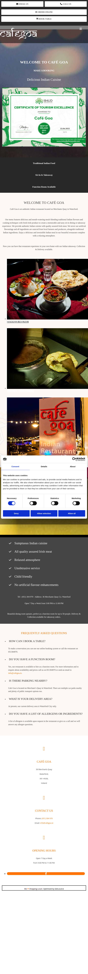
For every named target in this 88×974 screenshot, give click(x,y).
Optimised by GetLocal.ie (53, 889)
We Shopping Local (33, 889)
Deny (16, 513)
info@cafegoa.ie (15, 673)
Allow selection (44, 513)
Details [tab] (44, 466)
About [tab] (72, 466)
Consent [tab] (15, 466)
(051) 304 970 (47, 818)
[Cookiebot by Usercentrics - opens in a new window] (74, 459)
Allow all (72, 513)
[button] (22, 4)
